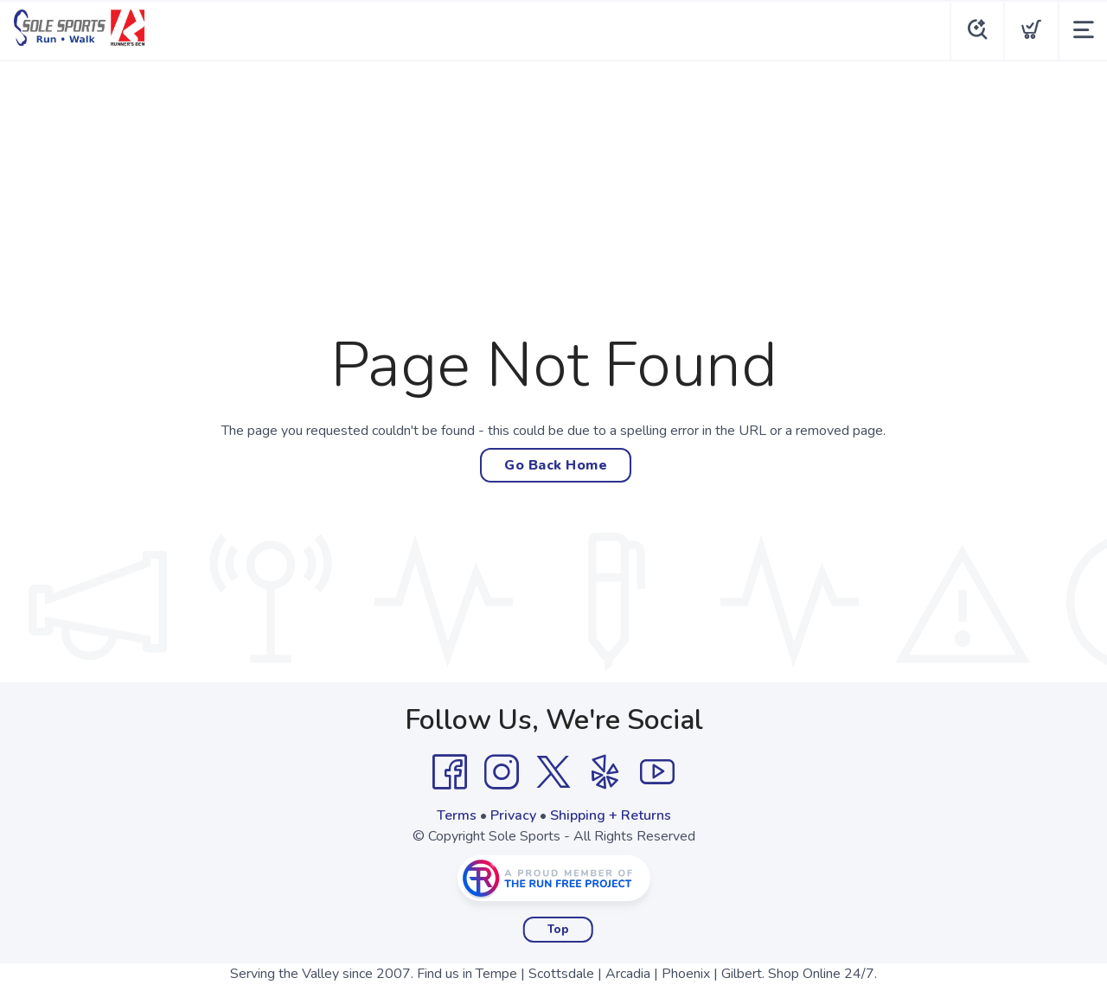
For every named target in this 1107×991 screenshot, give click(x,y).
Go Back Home (555, 465)
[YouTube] (657, 772)
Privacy (513, 815)
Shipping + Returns (610, 815)
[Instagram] (502, 772)
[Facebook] (450, 772)
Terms (457, 815)
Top (558, 929)
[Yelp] (605, 772)
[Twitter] (553, 772)
